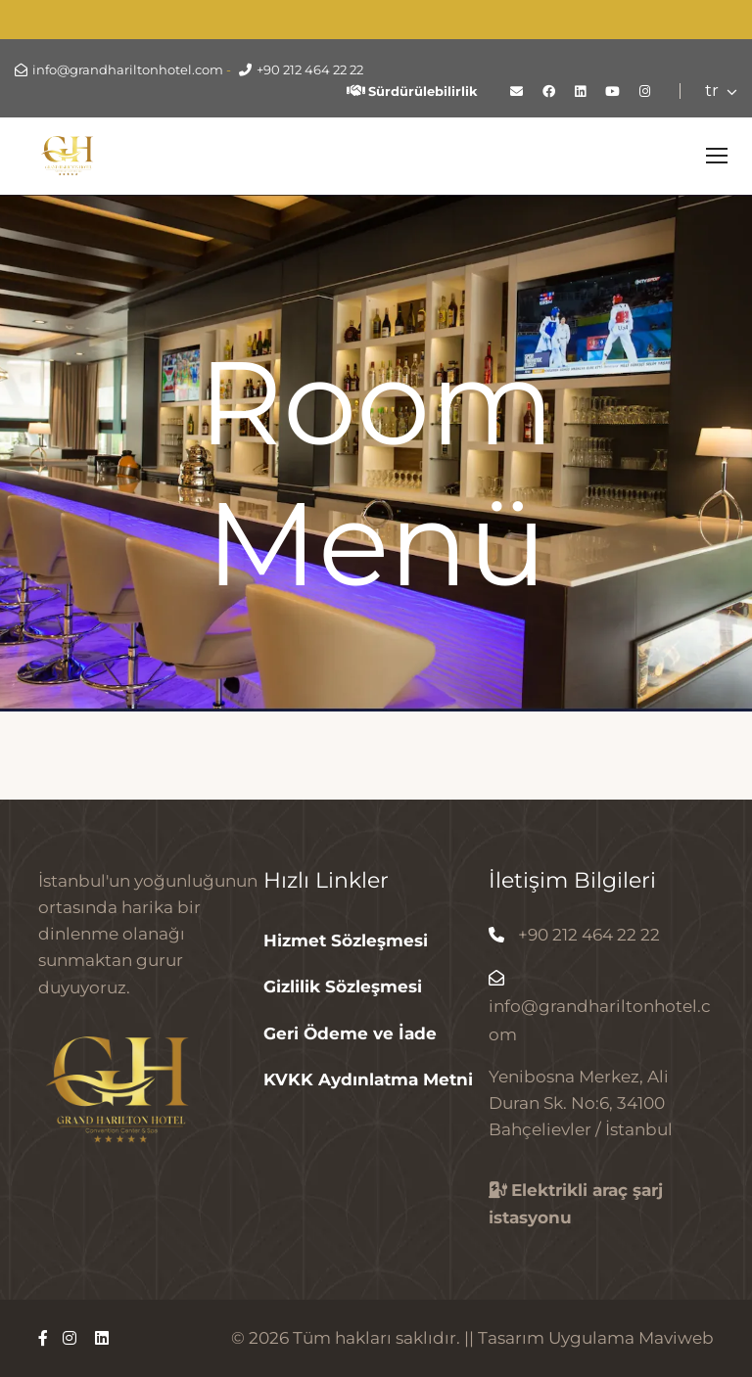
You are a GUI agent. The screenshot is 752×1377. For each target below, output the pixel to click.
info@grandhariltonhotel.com (127, 69)
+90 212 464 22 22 (310, 69)
